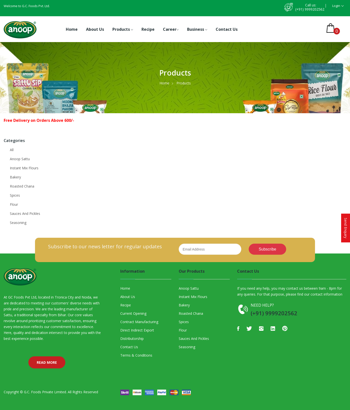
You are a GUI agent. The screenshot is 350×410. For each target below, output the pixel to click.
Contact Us (227, 29)
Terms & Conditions (136, 355)
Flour (14, 204)
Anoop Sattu (20, 159)
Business (197, 30)
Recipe (148, 29)
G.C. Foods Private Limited (45, 392)
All (12, 149)
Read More (47, 362)
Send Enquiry (345, 228)
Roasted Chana (22, 186)
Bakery (15, 177)
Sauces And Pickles (25, 213)
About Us (95, 29)
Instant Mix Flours (24, 168)
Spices (15, 195)
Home (72, 29)
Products (122, 30)
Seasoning (18, 222)
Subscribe (267, 249)
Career (171, 30)
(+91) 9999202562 (309, 9)
